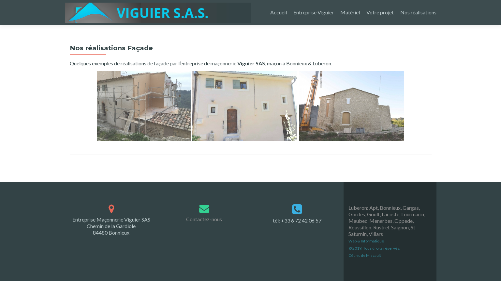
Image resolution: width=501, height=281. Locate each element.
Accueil (278, 12)
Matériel (350, 12)
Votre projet (380, 12)
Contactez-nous (204, 202)
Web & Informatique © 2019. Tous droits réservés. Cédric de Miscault (374, 230)
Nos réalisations (418, 12)
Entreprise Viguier (313, 12)
